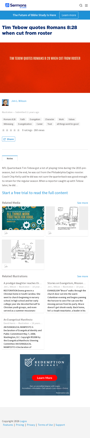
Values (71, 119)
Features (8, 424)
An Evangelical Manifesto (18, 319)
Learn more (69, 15)
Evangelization (25, 124)
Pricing (20, 424)
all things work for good (67, 124)
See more (82, 202)
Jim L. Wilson (18, 101)
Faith (22, 119)
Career (39, 124)
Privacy (31, 424)
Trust (50, 124)
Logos (23, 421)
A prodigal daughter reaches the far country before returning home (42, 283)
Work (61, 119)
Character (49, 119)
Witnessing (8, 124)
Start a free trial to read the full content (35, 192)
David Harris (10, 323)
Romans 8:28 (9, 119)
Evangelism (35, 119)
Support (60, 424)
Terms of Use (45, 424)
